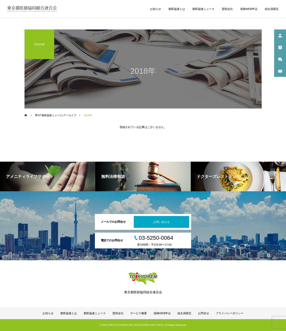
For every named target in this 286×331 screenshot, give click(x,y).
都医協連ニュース (203, 8)
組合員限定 (272, 8)
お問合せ (203, 313)
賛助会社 (227, 8)
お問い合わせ (161, 221)
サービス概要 (138, 313)
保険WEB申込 (249, 8)
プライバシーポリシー (230, 313)
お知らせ (155, 8)
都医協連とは (176, 8)
